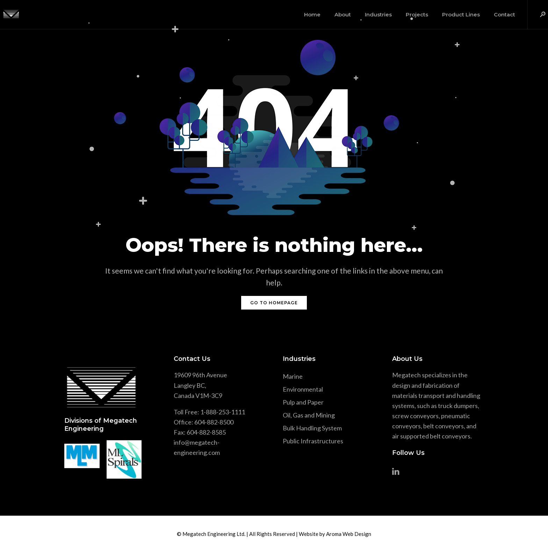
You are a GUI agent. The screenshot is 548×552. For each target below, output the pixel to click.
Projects (409, 14)
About (334, 14)
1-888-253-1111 (222, 412)
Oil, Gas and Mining (309, 415)
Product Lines (453, 14)
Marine (293, 376)
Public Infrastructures (313, 441)
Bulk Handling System (312, 428)
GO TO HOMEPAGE (274, 302)
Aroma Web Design (348, 534)
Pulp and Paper (303, 402)
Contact (496, 14)
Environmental (303, 389)
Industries (370, 14)
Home (304, 14)
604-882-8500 (213, 422)
